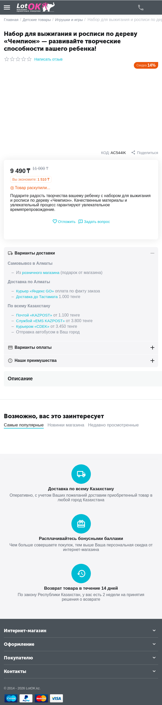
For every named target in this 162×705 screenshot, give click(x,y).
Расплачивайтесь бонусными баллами (81, 538)
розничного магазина (40, 272)
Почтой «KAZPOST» (34, 315)
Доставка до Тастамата (37, 296)
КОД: (105, 152)
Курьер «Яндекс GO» (35, 291)
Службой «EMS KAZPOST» (40, 321)
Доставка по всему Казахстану (81, 488)
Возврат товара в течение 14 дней (81, 588)
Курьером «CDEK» (32, 326)
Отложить (63, 221)
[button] (144, 152)
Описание (20, 378)
